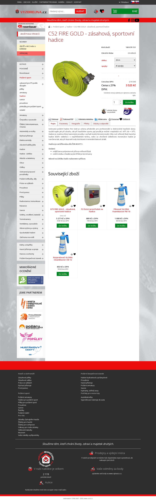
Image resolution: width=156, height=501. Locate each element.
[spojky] (125, 65)
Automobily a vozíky (27, 131)
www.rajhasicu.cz (115, 473)
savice (22, 99)
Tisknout (54, 119)
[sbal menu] (43, 78)
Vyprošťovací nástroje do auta (93, 400)
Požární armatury (88, 385)
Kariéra (61, 2)
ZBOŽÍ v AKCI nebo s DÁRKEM (28, 47)
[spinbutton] (117, 102)
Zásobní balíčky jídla (28, 145)
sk (137, 2)
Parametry (63, 123)
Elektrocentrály (25, 140)
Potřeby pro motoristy (90, 393)
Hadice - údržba (26, 154)
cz (133, 2)
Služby (35, 2)
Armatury (23, 115)
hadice (69, 27)
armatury (23, 92)
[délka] (125, 60)
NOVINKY (23, 42)
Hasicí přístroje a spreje (29, 249)
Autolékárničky (87, 397)
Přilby (22, 197)
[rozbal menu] (43, 64)
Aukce (49, 482)
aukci (64, 490)
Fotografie (76, 123)
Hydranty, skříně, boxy (90, 390)
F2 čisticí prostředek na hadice (92, 210)
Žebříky (21, 410)
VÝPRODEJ (24, 53)
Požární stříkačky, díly (28, 179)
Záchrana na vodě (27, 237)
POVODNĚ (24, 68)
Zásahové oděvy (24, 380)
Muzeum (21, 432)
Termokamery (25, 219)
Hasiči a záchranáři (26, 373)
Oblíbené (126, 119)
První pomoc (24, 192)
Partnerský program (48, 2)
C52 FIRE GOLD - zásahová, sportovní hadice (91, 27)
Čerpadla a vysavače (28, 119)
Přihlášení (125, 2)
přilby (22, 89)
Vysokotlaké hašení (27, 232)
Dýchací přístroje (26, 136)
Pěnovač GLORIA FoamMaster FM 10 (121, 210)
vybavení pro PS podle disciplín (28, 84)
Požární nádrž (23, 413)
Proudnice (24, 188)
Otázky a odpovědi (100, 123)
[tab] (53, 123)
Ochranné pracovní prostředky (27, 173)
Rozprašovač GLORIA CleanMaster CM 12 (63, 258)
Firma (19, 2)
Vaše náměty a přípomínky (28, 435)
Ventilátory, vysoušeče (28, 224)
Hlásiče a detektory (27, 158)
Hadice (22, 149)
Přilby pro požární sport (27, 402)
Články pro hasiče (25, 422)
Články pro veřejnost (26, 425)
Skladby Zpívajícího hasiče (28, 419)
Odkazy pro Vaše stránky (28, 427)
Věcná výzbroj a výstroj (29, 228)
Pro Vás (21, 415)
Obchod (26, 2)
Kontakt (77, 2)
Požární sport (58, 27)
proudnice (24, 103)
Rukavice (23, 206)
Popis (53, 123)
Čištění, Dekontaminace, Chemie (29, 125)
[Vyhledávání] (62, 11)
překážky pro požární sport (30, 106)
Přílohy (86, 123)
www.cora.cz (88, 498)
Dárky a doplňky (26, 245)
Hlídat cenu (102, 119)
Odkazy (69, 2)
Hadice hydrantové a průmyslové (94, 377)
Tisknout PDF (68, 119)
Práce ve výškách (26, 183)
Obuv (22, 163)
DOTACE (23, 64)
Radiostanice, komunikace (30, 201)
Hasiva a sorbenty (27, 254)
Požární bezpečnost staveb (30, 258)
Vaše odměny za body (110, 468)
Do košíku (129, 102)
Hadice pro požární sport (28, 400)
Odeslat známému (85, 119)
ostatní (22, 110)
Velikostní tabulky (25, 430)
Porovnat (115, 119)
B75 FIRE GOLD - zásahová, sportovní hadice (62, 210)
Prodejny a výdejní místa (110, 453)
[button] (120, 101)
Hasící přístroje (87, 383)
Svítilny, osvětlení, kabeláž (30, 215)
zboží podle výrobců (30, 34)
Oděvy (22, 167)
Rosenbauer (25, 73)
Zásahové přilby (24, 377)
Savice (22, 210)
